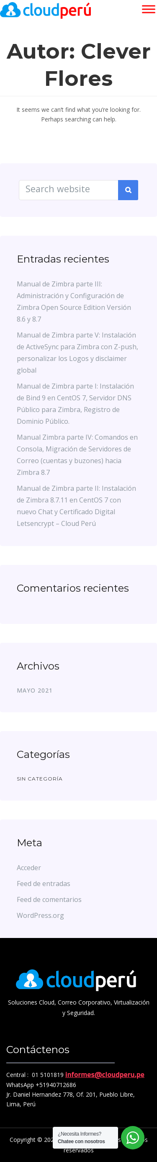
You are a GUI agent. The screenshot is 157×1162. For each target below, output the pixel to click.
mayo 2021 (35, 690)
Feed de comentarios (49, 899)
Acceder (29, 867)
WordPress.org (40, 915)
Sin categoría (40, 779)
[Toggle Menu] (148, 9)
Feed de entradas (43, 883)
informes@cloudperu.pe (104, 1074)
